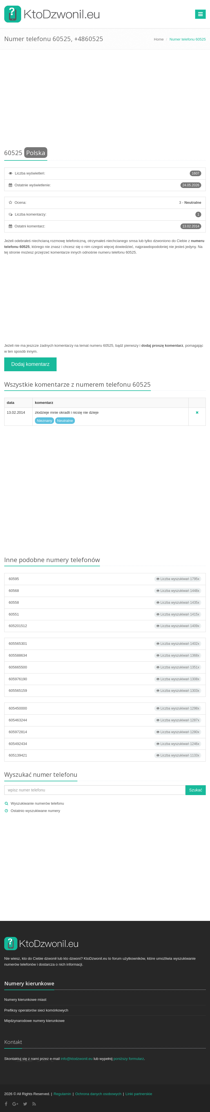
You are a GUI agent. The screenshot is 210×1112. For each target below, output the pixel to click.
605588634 (105, 655)
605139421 (105, 755)
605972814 (105, 732)
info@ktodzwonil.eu (77, 1059)
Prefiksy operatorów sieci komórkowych (36, 1010)
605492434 (105, 744)
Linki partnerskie (139, 1094)
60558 (105, 602)
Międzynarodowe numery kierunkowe (34, 1021)
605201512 (105, 626)
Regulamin (62, 1094)
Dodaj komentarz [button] (30, 364)
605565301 (105, 643)
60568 (105, 591)
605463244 (105, 720)
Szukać (195, 790)
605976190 (105, 679)
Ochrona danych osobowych (98, 1094)
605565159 (105, 690)
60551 (105, 614)
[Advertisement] (105, 100)
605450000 (105, 708)
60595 (105, 579)
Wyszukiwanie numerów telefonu (37, 803)
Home (159, 39)
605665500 (105, 667)
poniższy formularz (128, 1059)
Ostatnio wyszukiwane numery (35, 811)
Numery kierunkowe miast (25, 999)
